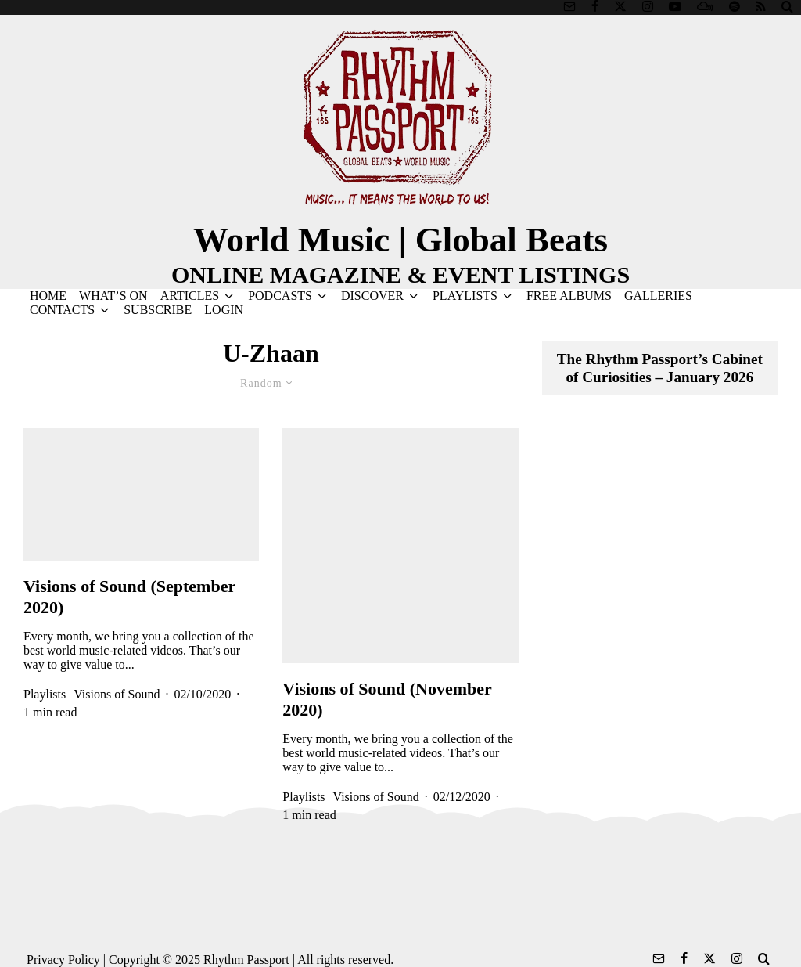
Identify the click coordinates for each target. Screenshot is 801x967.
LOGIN (223, 309)
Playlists (44, 694)
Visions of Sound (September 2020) (129, 596)
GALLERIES (658, 295)
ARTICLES (189, 295)
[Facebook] (595, 6)
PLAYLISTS (465, 295)
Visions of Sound (117, 694)
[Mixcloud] (705, 6)
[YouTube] (675, 6)
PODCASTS (280, 295)
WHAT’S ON (113, 295)
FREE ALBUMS (569, 295)
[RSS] (761, 6)
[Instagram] (647, 6)
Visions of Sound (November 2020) (386, 699)
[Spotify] (734, 6)
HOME (48, 295)
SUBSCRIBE (158, 309)
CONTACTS (62, 309)
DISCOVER (372, 295)
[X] (620, 6)
